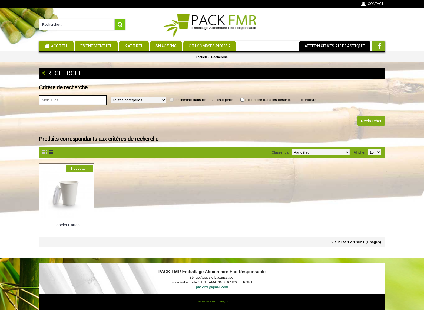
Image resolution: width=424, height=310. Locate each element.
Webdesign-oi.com (206, 302)
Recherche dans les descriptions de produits (281, 100)
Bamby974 (223, 302)
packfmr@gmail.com (212, 287)
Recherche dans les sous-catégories (204, 100)
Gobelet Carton (67, 225)
